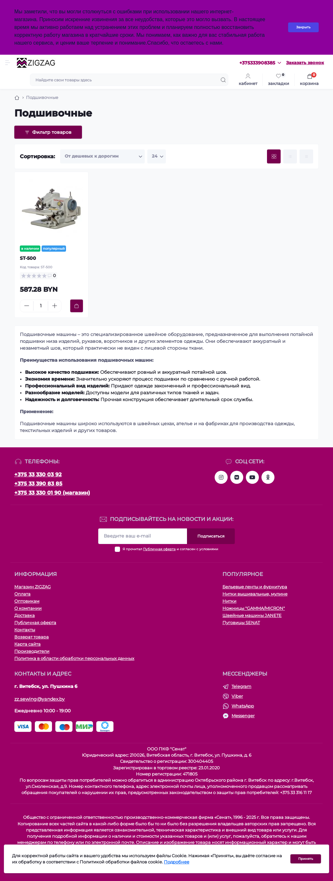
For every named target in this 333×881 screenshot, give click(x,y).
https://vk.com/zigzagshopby (236, 477)
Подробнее (176, 862)
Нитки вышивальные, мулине (254, 594)
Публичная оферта (159, 549)
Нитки (229, 601)
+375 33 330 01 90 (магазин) (52, 493)
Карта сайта (27, 644)
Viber (237, 696)
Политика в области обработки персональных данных (74, 658)
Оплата (22, 594)
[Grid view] (274, 156)
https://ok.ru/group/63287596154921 (268, 477)
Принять (305, 859)
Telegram (241, 686)
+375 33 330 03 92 (37, 474)
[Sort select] (102, 156)
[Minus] (26, 305)
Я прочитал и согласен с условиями (170, 549)
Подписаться (210, 536)
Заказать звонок (305, 62)
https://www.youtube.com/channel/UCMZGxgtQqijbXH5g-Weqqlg (252, 477)
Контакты (24, 629)
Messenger (243, 715)
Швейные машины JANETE (252, 615)
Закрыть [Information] (303, 27)
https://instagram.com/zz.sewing (221, 477)
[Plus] (54, 305)
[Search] (223, 80)
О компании (28, 608)
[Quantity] (40, 306)
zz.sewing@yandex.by (39, 699)
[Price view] (306, 156)
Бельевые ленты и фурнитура (254, 586)
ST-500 (28, 258)
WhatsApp (243, 706)
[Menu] (8, 63)
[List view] (290, 156)
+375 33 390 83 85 (38, 484)
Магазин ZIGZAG (32, 586)
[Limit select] (156, 156)
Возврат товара (31, 637)
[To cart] (76, 306)
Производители (31, 651)
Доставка (24, 615)
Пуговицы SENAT (241, 622)
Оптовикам (26, 601)
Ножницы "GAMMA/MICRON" (253, 608)
